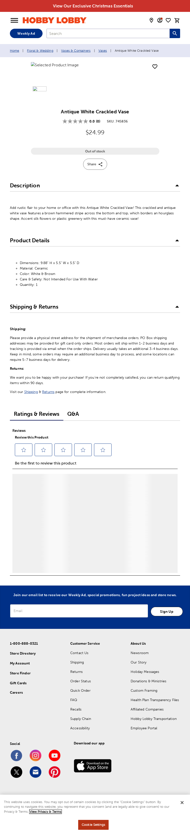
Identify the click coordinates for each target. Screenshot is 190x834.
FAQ (73, 710)
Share (95, 174)
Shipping (31, 402)
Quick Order (80, 701)
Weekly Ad (26, 33)
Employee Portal (144, 738)
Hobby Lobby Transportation (154, 729)
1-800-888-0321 (24, 654)
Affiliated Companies (147, 720)
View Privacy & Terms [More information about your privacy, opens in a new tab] (45, 811)
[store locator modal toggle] (151, 20)
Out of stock (95, 162)
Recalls (75, 720)
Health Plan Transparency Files (155, 710)
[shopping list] (168, 20)
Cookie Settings (93, 825)
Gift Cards (18, 693)
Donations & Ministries (148, 691)
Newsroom (140, 663)
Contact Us (79, 663)
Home (14, 50)
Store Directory (23, 664)
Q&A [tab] (73, 424)
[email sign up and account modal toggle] (159, 20)
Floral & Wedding (40, 50)
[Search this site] (175, 33)
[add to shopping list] (155, 67)
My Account (20, 674)
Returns (48, 402)
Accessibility (80, 738)
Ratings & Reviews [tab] (36, 424)
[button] (95, 196)
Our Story (138, 673)
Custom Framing (144, 701)
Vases (102, 50)
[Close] (182, 802)
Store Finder (20, 684)
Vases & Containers (76, 50)
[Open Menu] (14, 20)
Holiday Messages (145, 682)
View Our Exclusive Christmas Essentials (93, 5)
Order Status (80, 691)
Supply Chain (80, 729)
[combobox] (108, 33)
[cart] (177, 21)
